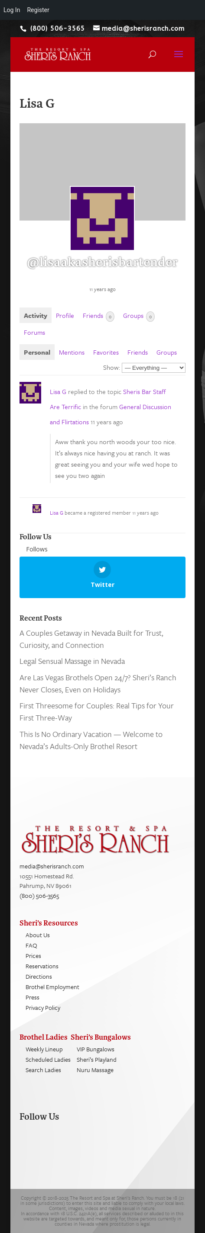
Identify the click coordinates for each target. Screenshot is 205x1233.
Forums (34, 332)
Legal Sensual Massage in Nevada (72, 660)
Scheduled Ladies (48, 1059)
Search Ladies (43, 1069)
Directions (39, 976)
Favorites (106, 352)
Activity (35, 315)
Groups (139, 316)
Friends (98, 316)
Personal (37, 352)
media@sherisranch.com (52, 866)
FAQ (31, 945)
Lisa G (58, 391)
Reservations (42, 965)
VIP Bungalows (95, 1049)
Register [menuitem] (38, 9)
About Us (38, 934)
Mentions (72, 352)
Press (32, 997)
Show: (111, 367)
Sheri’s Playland (97, 1059)
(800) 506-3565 (39, 895)
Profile (65, 315)
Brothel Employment (52, 986)
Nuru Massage (95, 1069)
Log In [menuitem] (11, 9)
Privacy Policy (43, 1007)
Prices (33, 955)
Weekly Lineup (44, 1049)
